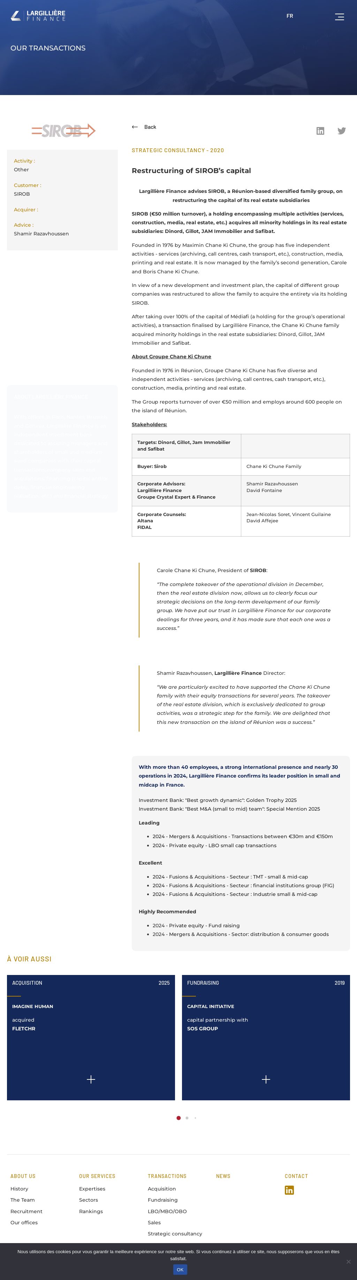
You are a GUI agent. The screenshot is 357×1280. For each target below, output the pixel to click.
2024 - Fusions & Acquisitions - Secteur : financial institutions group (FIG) (243, 885)
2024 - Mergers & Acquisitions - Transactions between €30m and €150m (243, 836)
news (223, 1176)
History (19, 1189)
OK (180, 1269)
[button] (320, 131)
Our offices (24, 1222)
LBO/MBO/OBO (167, 1211)
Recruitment (26, 1211)
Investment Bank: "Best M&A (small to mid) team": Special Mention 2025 (229, 809)
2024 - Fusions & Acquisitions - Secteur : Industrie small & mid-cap (235, 894)
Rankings (91, 1211)
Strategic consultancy (175, 1234)
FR (290, 15)
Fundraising (203, 982)
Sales (154, 1222)
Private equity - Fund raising (204, 925)
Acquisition (27, 982)
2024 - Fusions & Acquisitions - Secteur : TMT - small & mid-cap (230, 877)
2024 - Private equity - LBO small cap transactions (214, 845)
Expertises (92, 1189)
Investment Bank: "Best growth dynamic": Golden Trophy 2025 (218, 800)
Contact (296, 1176)
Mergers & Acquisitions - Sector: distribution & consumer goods (249, 934)
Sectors (88, 1200)
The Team (22, 1200)
